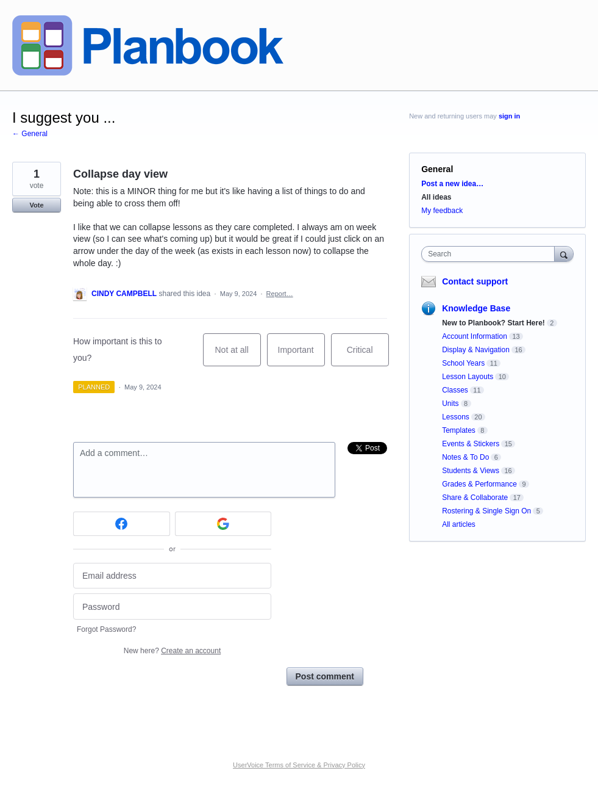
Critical (368, 355)
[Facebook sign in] (121, 524)
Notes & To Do (465, 457)
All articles (458, 524)
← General (30, 133)
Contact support (475, 281)
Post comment (325, 676)
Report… (279, 293)
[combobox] (490, 254)
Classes (455, 390)
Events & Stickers (470, 444)
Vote (36, 205)
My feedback (442, 210)
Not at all (238, 355)
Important (301, 355)
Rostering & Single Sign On (486, 511)
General (437, 169)
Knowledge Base (476, 308)
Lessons (455, 417)
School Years (463, 363)
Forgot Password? (106, 629)
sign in (509, 116)
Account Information (474, 336)
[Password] (172, 606)
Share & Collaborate (475, 497)
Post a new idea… (452, 183)
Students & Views (470, 470)
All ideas (436, 197)
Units (450, 403)
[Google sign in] (223, 524)
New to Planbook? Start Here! (493, 323)
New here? (172, 650)
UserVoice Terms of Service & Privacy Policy (299, 765)
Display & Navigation (476, 350)
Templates (458, 430)
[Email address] (172, 576)
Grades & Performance (479, 484)
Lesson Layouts (467, 376)
